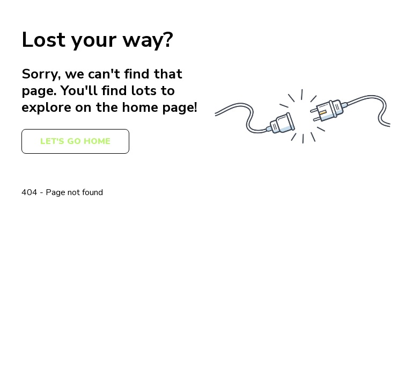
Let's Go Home (75, 141)
